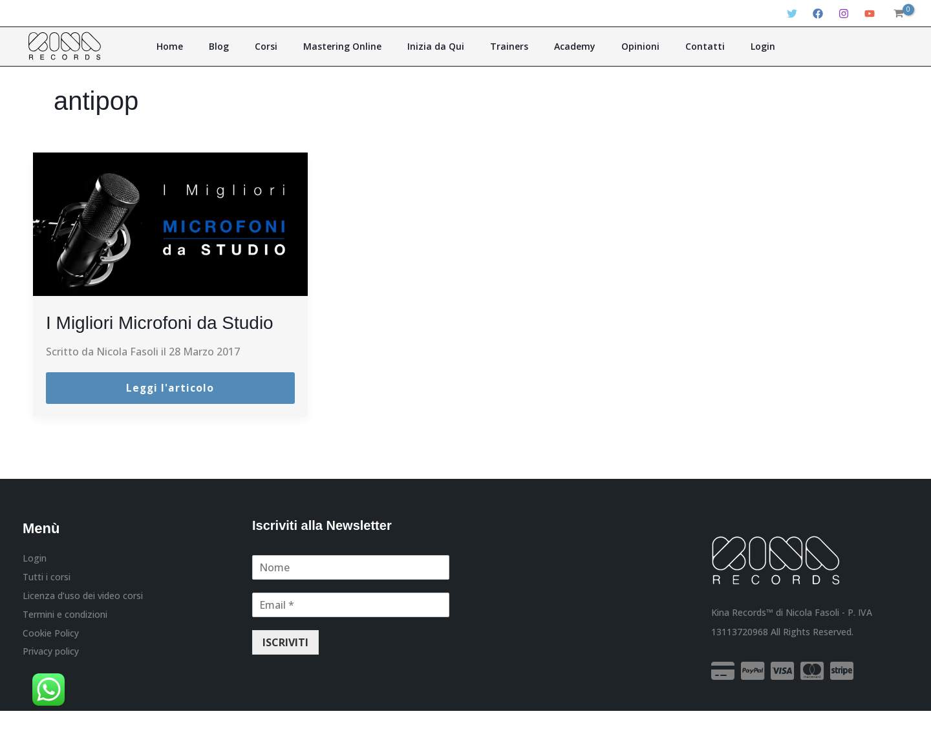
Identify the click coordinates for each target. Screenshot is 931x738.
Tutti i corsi (46, 604)
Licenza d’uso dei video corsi (83, 624)
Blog (251, 46)
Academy (561, 46)
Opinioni (618, 46)
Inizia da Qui (440, 46)
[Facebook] (818, 13)
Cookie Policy (51, 662)
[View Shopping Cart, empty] (898, 13)
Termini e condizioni (65, 643)
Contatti (673, 46)
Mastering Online (356, 46)
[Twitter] (792, 13)
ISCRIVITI (285, 669)
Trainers (505, 46)
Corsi (288, 46)
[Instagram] (844, 13)
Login (722, 46)
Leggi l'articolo (170, 415)
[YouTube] (869, 13)
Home (210, 46)
